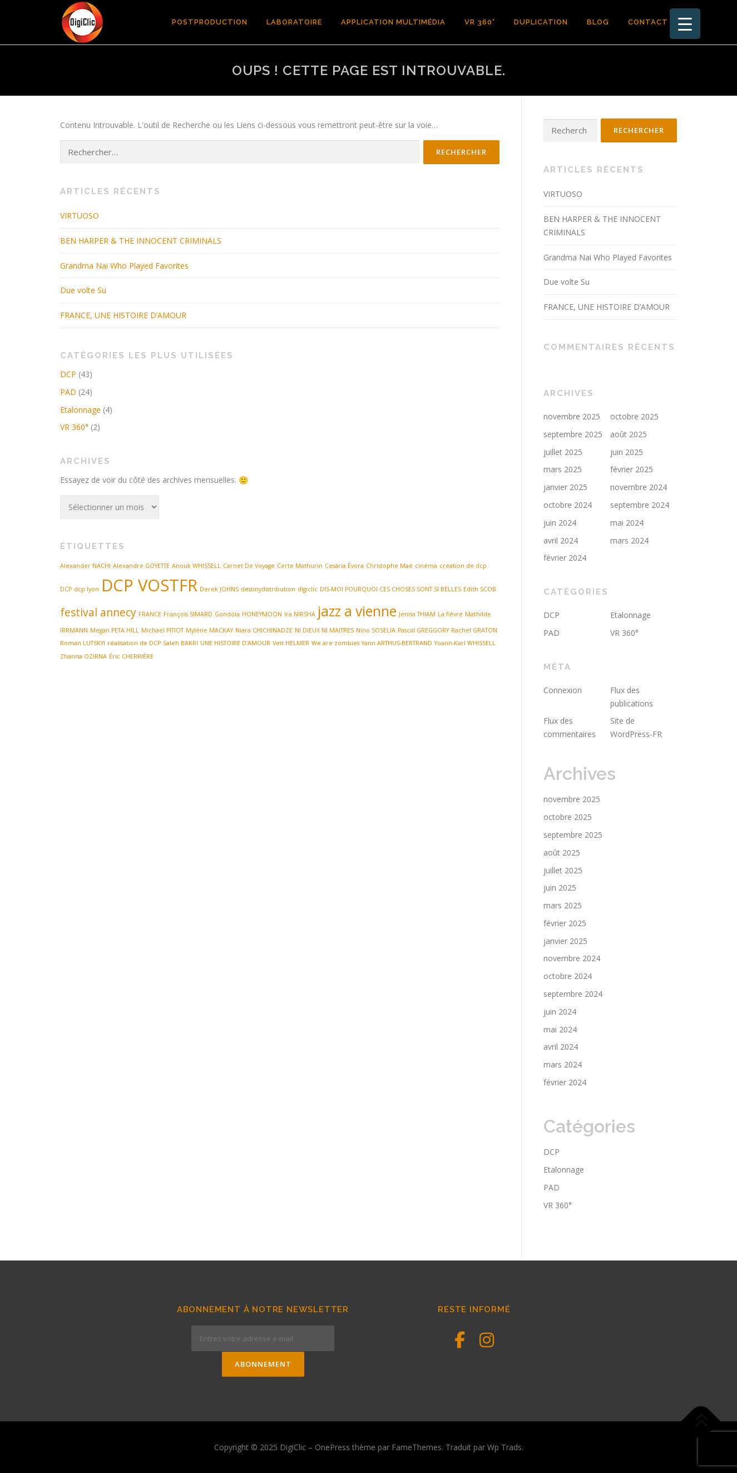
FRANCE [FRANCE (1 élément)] (150, 614)
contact (648, 22)
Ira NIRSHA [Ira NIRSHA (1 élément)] (299, 614)
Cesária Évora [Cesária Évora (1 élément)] (344, 566)
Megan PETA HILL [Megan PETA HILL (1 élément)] (114, 630)
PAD (68, 392)
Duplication (541, 22)
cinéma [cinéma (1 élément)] (426, 566)
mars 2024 (629, 540)
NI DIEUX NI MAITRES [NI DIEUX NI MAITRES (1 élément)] (324, 630)
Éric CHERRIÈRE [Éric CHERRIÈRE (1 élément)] (131, 656)
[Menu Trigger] (685, 23)
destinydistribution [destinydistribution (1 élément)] (268, 589)
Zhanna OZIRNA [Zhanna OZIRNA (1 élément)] (83, 656)
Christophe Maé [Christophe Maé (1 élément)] (389, 566)
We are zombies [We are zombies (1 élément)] (335, 643)
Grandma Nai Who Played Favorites (124, 265)
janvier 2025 (565, 487)
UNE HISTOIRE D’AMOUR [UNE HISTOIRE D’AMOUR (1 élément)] (235, 643)
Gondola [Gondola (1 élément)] (227, 614)
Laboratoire (294, 22)
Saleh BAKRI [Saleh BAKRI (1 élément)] (180, 643)
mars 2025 (562, 469)
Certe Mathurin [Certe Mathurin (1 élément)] (300, 566)
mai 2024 (627, 522)
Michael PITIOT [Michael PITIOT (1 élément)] (162, 630)
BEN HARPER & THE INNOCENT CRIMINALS (140, 240)
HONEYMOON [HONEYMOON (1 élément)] (262, 614)
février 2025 (631, 469)
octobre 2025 (634, 416)
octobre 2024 (567, 505)
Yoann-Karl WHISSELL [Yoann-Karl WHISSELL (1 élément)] (465, 643)
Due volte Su (83, 290)
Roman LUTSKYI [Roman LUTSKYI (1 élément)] (82, 643)
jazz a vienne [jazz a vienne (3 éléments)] (357, 611)
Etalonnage (80, 409)
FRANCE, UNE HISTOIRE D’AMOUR (123, 315)
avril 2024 (560, 540)
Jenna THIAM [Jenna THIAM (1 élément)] (417, 614)
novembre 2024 (638, 487)
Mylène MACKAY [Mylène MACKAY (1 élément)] (209, 630)
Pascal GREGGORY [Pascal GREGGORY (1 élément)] (423, 630)
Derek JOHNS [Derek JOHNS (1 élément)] (219, 589)
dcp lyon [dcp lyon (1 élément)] (86, 589)
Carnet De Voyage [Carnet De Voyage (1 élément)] (249, 566)
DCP (68, 374)
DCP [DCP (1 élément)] (66, 589)
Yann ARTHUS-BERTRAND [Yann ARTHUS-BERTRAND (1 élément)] (397, 643)
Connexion (562, 690)
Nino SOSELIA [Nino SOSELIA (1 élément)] (375, 630)
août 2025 (628, 434)
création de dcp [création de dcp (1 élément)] (463, 566)
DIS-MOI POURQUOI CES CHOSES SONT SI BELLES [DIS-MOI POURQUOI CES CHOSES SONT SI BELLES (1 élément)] (390, 589)
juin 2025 (626, 452)
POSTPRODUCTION (210, 22)
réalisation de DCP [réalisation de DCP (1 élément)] (134, 643)
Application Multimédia (393, 22)
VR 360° (479, 22)
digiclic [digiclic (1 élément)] (308, 589)
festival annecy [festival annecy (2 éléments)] (98, 612)
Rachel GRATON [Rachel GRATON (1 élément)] (474, 630)
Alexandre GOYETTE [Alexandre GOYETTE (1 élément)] (141, 566)
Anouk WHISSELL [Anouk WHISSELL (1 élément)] (196, 566)
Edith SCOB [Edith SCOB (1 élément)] (479, 589)
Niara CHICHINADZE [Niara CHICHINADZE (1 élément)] (264, 630)
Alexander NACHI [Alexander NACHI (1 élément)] (85, 566)
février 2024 (564, 557)
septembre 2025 (572, 434)
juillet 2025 (562, 452)
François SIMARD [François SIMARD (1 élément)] (188, 614)
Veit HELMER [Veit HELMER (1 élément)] (291, 643)
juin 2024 (559, 522)
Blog (598, 22)
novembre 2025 (571, 416)
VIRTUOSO (79, 215)
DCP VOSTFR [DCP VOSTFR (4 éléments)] (149, 585)
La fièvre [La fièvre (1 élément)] (450, 614)
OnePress (332, 1446)
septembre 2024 (639, 505)
